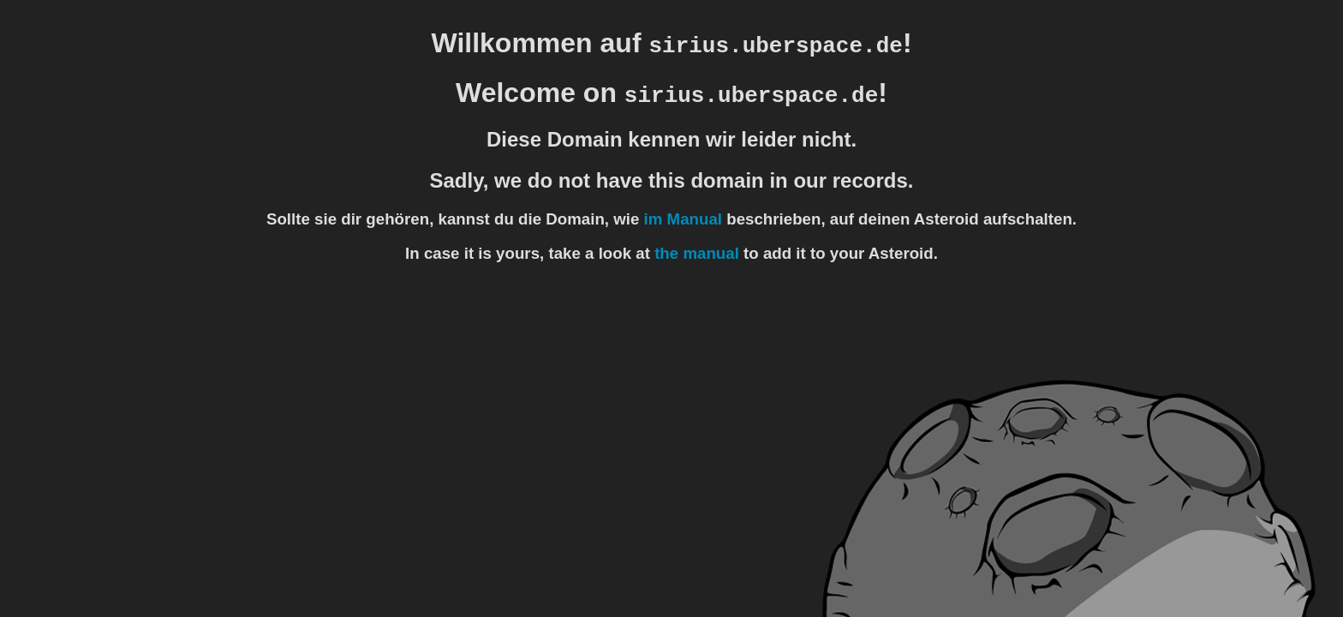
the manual (696, 253)
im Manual (683, 219)
